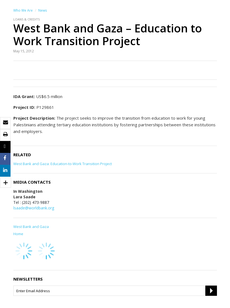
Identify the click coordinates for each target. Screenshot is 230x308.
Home (18, 233)
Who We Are (23, 10)
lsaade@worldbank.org (33, 208)
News (42, 10)
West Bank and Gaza (31, 226)
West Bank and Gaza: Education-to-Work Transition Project (62, 163)
